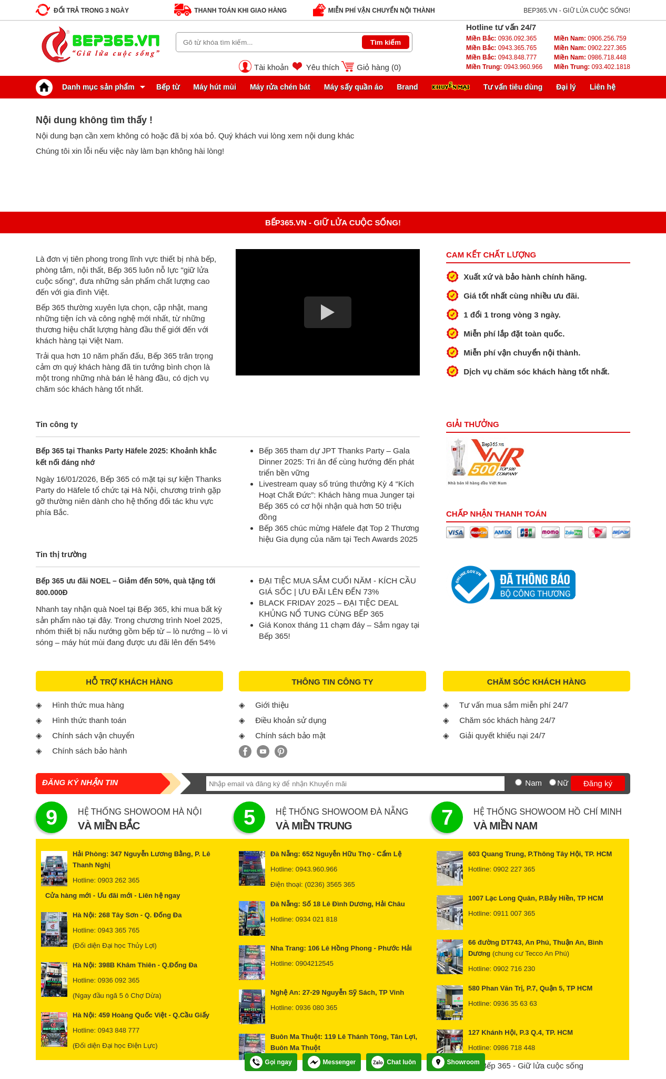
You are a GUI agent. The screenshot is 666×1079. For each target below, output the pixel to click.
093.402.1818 (592, 67)
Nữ (562, 782)
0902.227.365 (590, 48)
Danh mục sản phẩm (88, 87)
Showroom (456, 1062)
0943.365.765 (501, 48)
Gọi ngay (271, 1062)
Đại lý (566, 87)
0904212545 (315, 963)
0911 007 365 (514, 913)
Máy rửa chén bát (280, 87)
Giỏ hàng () (379, 67)
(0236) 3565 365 (330, 884)
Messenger (332, 1062)
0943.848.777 (501, 57)
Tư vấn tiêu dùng (513, 87)
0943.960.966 (504, 67)
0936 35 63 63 (515, 1003)
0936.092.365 (501, 38)
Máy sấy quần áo (353, 87)
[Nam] (518, 782)
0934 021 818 (317, 919)
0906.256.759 (590, 38)
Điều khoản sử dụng (290, 720)
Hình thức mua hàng (88, 704)
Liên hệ (602, 87)
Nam (533, 782)
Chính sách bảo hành (89, 750)
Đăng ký (597, 783)
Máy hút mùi (214, 87)
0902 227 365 (514, 869)
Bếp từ (167, 87)
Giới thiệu (272, 704)
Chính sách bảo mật (290, 735)
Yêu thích (322, 67)
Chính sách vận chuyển (93, 735)
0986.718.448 (590, 57)
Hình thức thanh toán (89, 720)
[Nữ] (552, 782)
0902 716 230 (514, 969)
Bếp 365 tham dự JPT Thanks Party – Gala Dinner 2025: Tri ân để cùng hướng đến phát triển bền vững (336, 461)
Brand (407, 87)
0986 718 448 (514, 1048)
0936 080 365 (317, 1008)
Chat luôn (393, 1062)
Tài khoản (271, 67)
